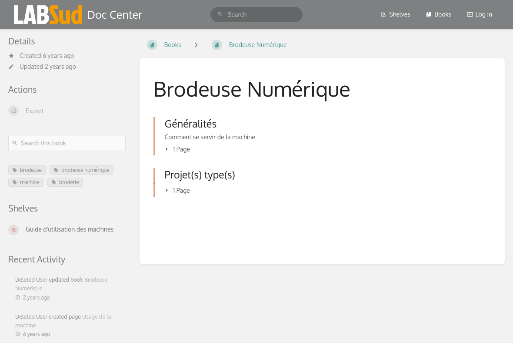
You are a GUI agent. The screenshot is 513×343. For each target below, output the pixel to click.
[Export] (67, 110)
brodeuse (27, 170)
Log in (479, 14)
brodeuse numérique (81, 170)
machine (26, 182)
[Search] (220, 14)
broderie (65, 182)
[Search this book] (67, 143)
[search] (256, 15)
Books (438, 14)
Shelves (395, 14)
